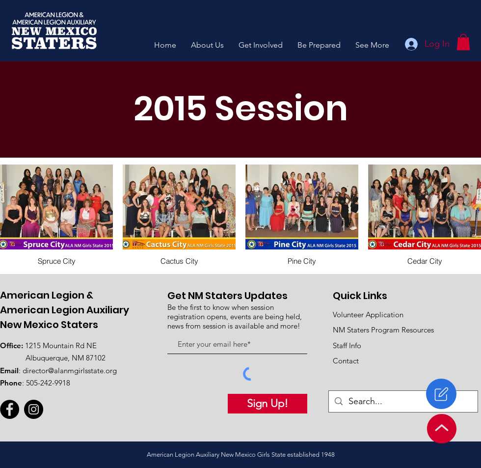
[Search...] (402, 401)
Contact (346, 360)
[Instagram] (33, 409)
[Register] (441, 394)
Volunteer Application (368, 314)
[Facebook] (9, 409)
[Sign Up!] (267, 403)
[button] (207, 45)
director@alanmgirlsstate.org (70, 370)
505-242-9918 (48, 382)
